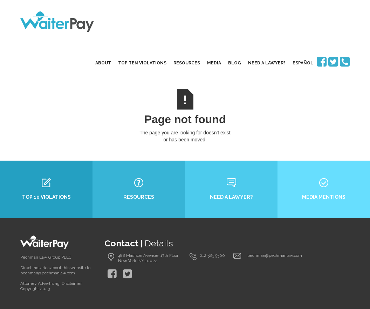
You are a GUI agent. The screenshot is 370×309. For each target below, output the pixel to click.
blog (234, 63)
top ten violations (142, 63)
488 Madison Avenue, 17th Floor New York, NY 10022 (148, 258)
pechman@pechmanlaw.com (274, 255)
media (214, 63)
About (103, 63)
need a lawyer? (267, 63)
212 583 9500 (212, 255)
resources (186, 63)
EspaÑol (303, 63)
